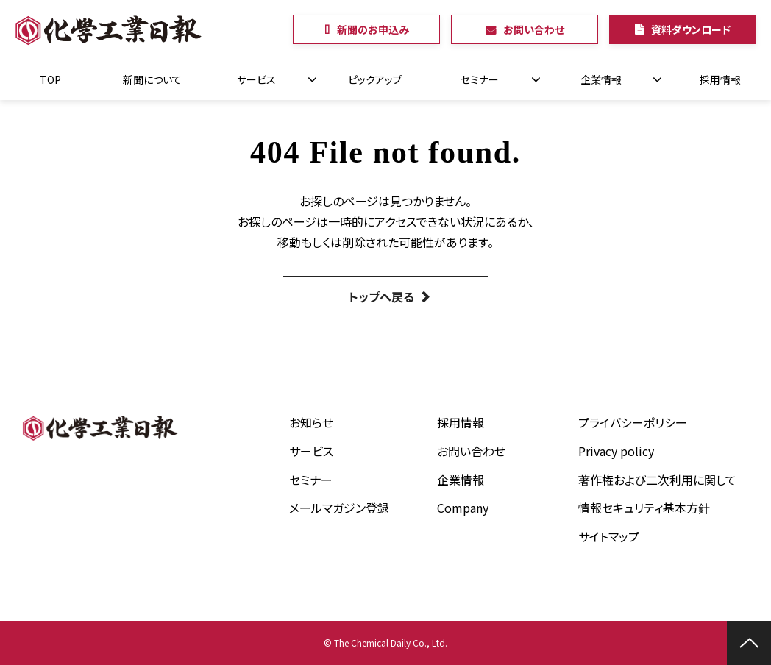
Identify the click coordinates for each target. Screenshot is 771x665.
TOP (50, 79)
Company (462, 507)
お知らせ (311, 422)
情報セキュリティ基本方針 (644, 507)
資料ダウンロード (691, 29)
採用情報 (720, 79)
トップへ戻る (381, 296)
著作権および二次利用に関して (657, 479)
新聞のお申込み (373, 29)
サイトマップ (608, 536)
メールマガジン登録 (339, 507)
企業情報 (601, 79)
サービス (256, 79)
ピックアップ (375, 79)
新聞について (152, 79)
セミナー (480, 79)
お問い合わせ (533, 29)
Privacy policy (616, 451)
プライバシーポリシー (632, 422)
